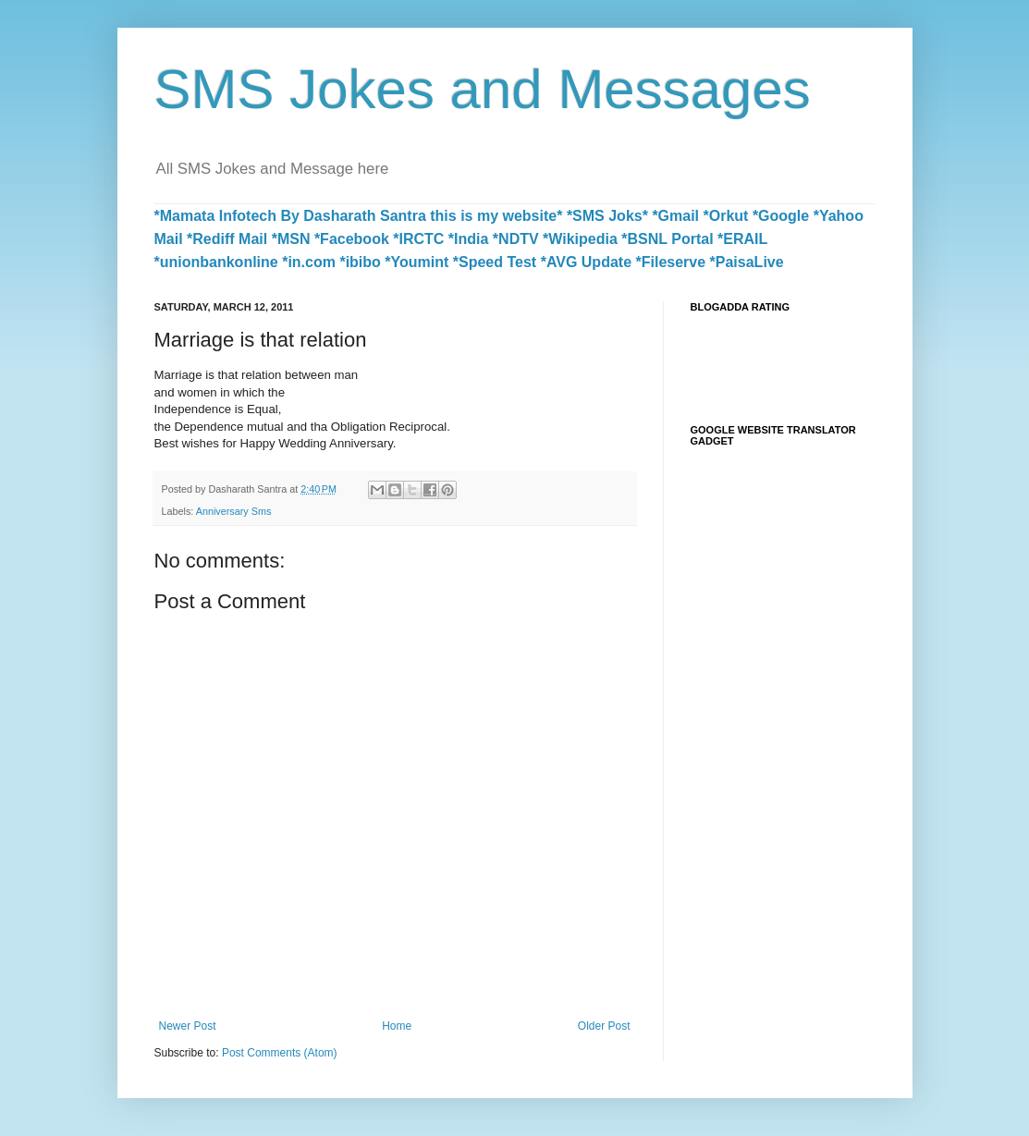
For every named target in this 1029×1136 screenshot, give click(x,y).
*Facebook (351, 239)
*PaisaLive (747, 262)
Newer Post (187, 1026)
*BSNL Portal (667, 239)
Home (396, 1026)
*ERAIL (742, 239)
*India (468, 239)
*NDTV (516, 239)
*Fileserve (671, 262)
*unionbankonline (216, 262)
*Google (781, 216)
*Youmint (416, 262)
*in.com (309, 262)
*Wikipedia (580, 239)
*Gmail (675, 216)
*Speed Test (494, 262)
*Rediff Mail (227, 239)
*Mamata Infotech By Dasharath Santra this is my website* (358, 216)
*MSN (291, 239)
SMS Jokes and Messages (482, 89)
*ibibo (359, 262)
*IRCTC (418, 239)
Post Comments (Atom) (279, 1052)
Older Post (604, 1026)
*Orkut (726, 216)
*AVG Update (586, 262)
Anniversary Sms (234, 511)
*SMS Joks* (607, 216)
